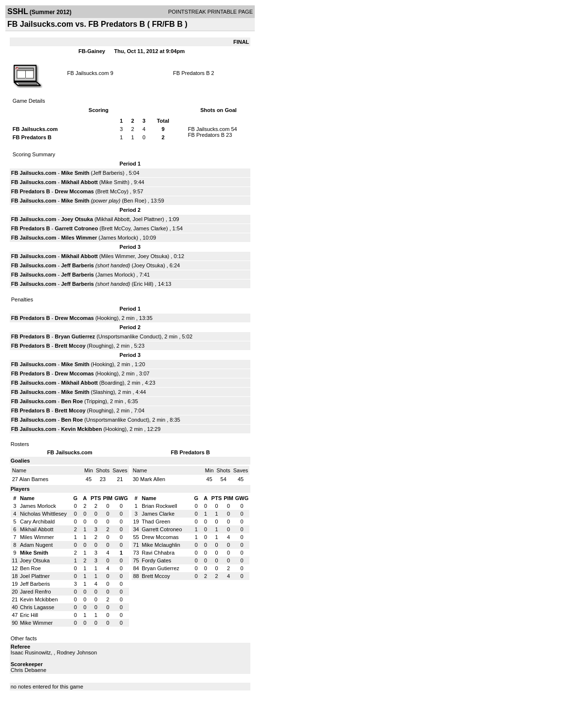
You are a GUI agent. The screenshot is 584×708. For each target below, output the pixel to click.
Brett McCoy (112, 191)
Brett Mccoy (70, 346)
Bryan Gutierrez (75, 336)
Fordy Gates (156, 560)
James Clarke (149, 228)
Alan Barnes (33, 479)
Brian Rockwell (159, 506)
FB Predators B (191, 73)
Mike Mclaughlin (161, 545)
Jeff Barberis (108, 173)
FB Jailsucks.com (88, 73)
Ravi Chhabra (158, 553)
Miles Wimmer (79, 238)
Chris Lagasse (37, 607)
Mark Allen (152, 479)
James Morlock (118, 238)
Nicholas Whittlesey (43, 514)
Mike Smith (75, 173)
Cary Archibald (37, 521)
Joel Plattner (147, 219)
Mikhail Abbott (79, 182)
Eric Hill (142, 284)
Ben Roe (134, 201)
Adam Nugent (36, 545)
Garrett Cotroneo (76, 228)
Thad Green (156, 521)
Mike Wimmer (36, 623)
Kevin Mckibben (81, 429)
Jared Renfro (35, 592)
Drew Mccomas (74, 191)
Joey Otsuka (77, 219)
